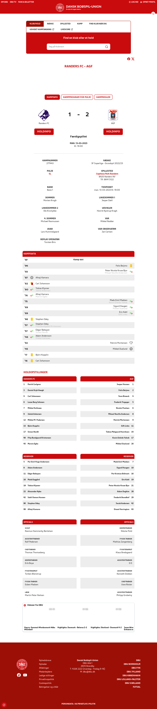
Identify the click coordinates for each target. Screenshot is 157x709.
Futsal (136, 687)
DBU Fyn (136, 668)
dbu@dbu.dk (89, 672)
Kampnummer (50, 161)
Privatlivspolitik (46, 679)
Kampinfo (52, 97)
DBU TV (13, 2)
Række (107, 161)
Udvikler (107, 208)
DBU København (131, 676)
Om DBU (4, 2)
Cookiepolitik (45, 683)
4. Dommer (50, 219)
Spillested (107, 171)
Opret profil (147, 2)
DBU (138, 660)
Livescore (67, 29)
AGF (113, 123)
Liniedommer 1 (107, 198)
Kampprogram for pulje (77, 97)
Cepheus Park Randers (107, 174)
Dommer (50, 198)
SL (50, 174)
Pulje (50, 171)
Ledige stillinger (46, 676)
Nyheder (43, 664)
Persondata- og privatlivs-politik (78, 704)
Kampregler (103, 97)
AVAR (50, 229)
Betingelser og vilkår (48, 687)
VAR (107, 219)
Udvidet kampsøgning (42, 29)
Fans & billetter (26, 2)
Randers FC (44, 123)
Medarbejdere (45, 672)
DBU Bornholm (132, 664)
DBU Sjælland (132, 683)
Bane (50, 187)
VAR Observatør (107, 229)
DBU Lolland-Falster (128, 679)
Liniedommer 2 (50, 208)
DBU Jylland (133, 672)
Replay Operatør (49, 240)
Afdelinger (44, 668)
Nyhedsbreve (45, 660)
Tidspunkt (107, 187)
